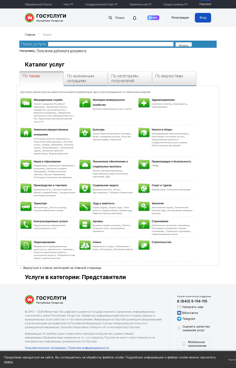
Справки (46, 145)
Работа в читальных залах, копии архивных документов (111, 228)
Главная (30, 34)
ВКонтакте (187, 313)
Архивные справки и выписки (106, 225)
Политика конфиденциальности (89, 347)
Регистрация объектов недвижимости (51, 139)
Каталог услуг (45, 64)
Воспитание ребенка (123, 249)
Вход (203, 17)
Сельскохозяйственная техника (48, 210)
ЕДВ (108, 177)
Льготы (128, 109)
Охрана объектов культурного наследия (111, 134)
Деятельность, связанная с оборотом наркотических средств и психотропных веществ (54, 252)
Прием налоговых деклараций (166, 145)
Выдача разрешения (58, 153)
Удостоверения (100, 192)
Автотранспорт (41, 207)
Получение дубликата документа (61, 51)
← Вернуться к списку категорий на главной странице (60, 268)
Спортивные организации (179, 189)
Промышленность (42, 189)
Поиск (116, 18)
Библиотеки (115, 139)
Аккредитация (40, 165)
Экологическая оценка (162, 207)
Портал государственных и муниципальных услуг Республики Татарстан (45, 17)
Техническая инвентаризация (47, 142)
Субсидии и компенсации (121, 192)
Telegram (186, 319)
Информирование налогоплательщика (170, 134)
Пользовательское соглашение (45, 347)
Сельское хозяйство (61, 189)
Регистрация (180, 17)
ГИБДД (155, 165)
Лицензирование (159, 107)
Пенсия (96, 171)
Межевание (56, 145)
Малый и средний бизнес (46, 192)
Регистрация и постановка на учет (168, 136)
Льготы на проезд (57, 207)
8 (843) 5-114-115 (192, 301)
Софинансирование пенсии (165, 234)
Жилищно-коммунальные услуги (108, 109)
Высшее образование (54, 174)
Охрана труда (115, 207)
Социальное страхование (178, 231)
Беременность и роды (103, 246)
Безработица (125, 210)
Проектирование (50, 148)
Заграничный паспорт (56, 107)
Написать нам (190, 307)
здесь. (8, 362)
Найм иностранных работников (107, 213)
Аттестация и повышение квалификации (53, 177)
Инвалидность (180, 104)
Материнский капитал (111, 171)
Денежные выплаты (102, 189)
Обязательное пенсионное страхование (170, 225)
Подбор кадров (100, 207)
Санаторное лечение (161, 104)
